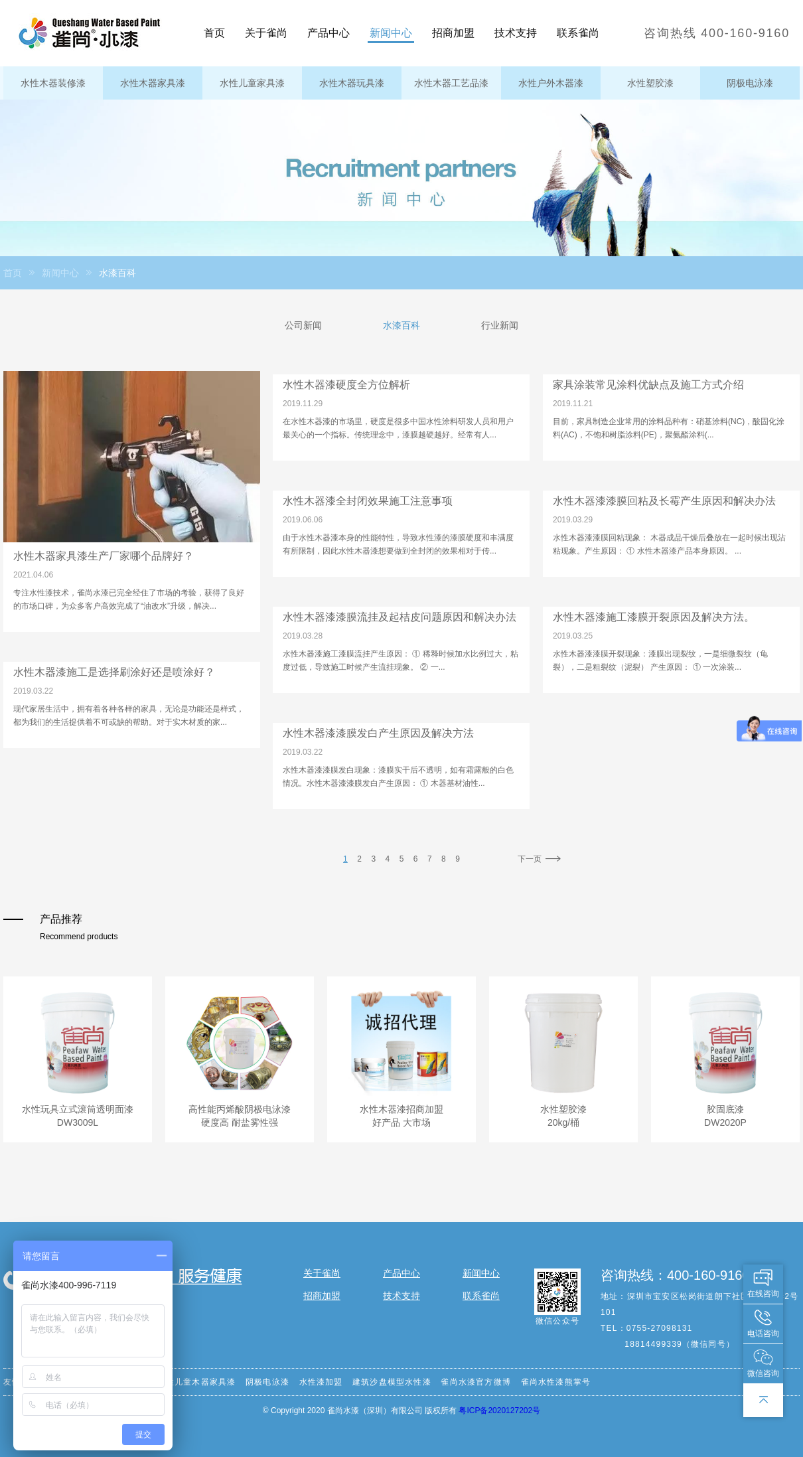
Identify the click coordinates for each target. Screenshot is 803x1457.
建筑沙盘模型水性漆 (391, 1382)
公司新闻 (303, 325)
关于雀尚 (266, 32)
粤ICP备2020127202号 (499, 1410)
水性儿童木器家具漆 (196, 1382)
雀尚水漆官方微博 (476, 1382)
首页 (214, 32)
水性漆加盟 (321, 1382)
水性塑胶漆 (650, 83)
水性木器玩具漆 (351, 83)
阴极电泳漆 (750, 83)
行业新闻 (499, 325)
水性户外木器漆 (550, 83)
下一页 (541, 859)
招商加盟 (453, 32)
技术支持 (515, 32)
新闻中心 (391, 32)
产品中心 (328, 32)
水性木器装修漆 (53, 83)
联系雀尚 (578, 32)
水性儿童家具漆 (252, 83)
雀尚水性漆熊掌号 (556, 1382)
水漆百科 (401, 325)
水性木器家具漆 (152, 83)
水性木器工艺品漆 (451, 83)
